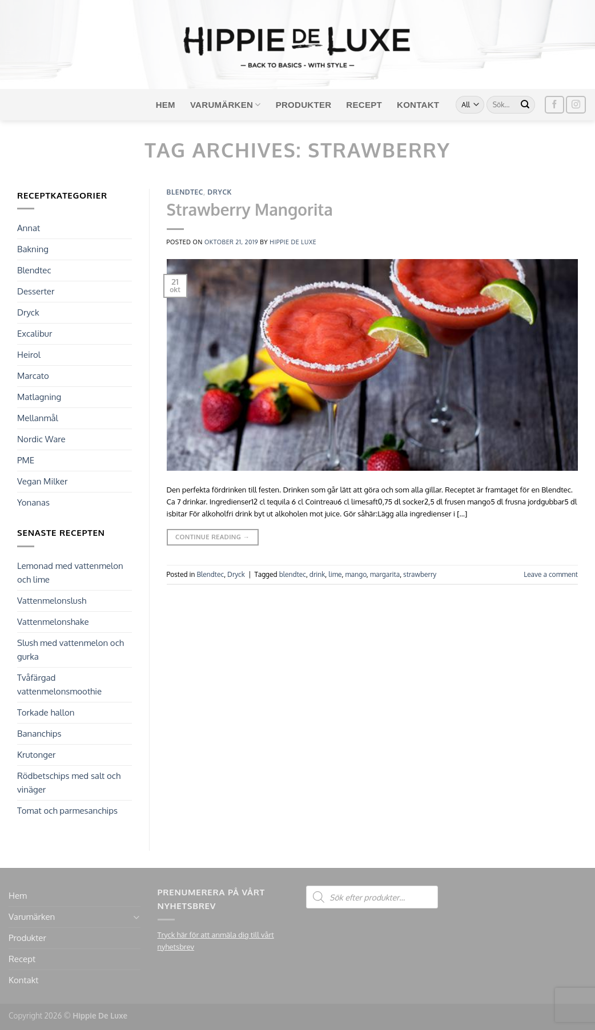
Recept (364, 105)
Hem (165, 105)
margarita (385, 574)
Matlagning (39, 396)
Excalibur (34, 333)
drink (317, 574)
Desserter (35, 291)
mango (355, 574)
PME (25, 460)
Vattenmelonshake (53, 621)
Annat (28, 228)
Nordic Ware (41, 439)
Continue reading (212, 537)
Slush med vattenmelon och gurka (70, 649)
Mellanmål (37, 418)
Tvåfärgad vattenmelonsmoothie (59, 684)
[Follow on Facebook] (554, 105)
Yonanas (33, 502)
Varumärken (225, 104)
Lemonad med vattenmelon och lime (70, 572)
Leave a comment (551, 574)
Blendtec (34, 270)
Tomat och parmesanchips (67, 810)
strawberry (419, 574)
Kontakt (418, 105)
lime (334, 574)
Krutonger (36, 754)
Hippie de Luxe (293, 241)
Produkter (304, 105)
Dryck (28, 312)
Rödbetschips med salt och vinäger (68, 782)
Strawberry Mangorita (250, 209)
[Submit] (525, 105)
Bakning (33, 249)
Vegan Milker (42, 481)
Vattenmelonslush (51, 600)
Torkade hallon (45, 712)
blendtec (292, 574)
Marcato (33, 375)
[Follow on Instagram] (575, 105)
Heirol (29, 354)
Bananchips (39, 733)
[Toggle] (136, 917)
